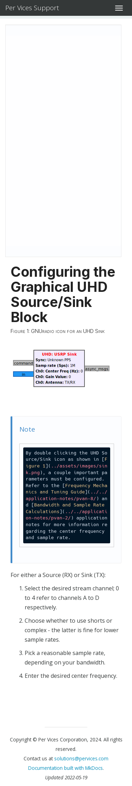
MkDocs (94, 768)
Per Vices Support (32, 7)
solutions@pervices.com (81, 758)
